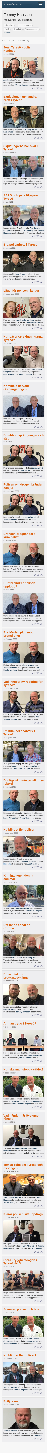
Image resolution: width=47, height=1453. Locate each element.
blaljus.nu (7, 864)
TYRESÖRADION (13, 4)
